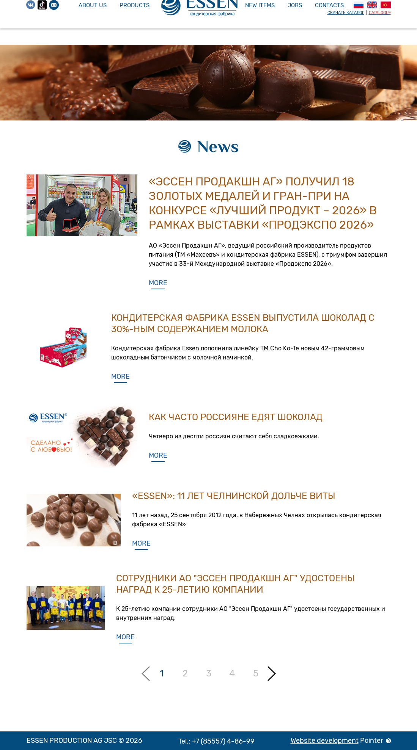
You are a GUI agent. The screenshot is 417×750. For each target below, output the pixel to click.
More (158, 283)
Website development (325, 740)
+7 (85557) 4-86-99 (223, 741)
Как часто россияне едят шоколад (236, 417)
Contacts (329, 5)
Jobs (295, 5)
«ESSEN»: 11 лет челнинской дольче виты (233, 496)
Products (134, 5)
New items (260, 5)
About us (93, 5)
